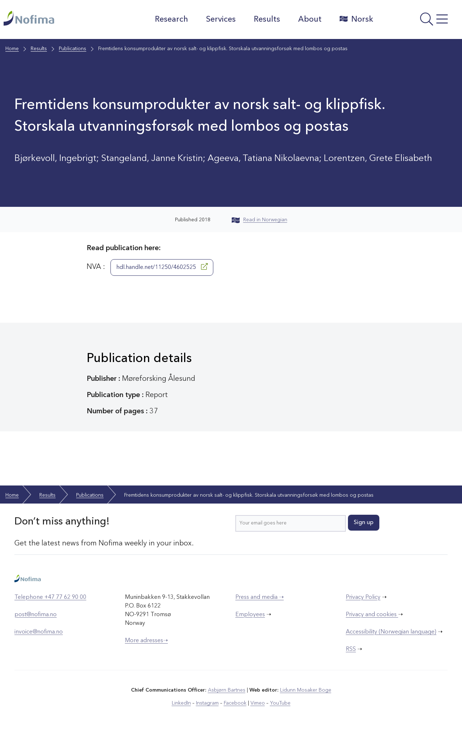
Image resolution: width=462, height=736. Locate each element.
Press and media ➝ (259, 597)
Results (267, 19)
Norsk (356, 19)
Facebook (235, 703)
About (310, 19)
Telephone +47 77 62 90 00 (50, 597)
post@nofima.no (35, 615)
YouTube (280, 703)
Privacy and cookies (372, 615)
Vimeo (257, 703)
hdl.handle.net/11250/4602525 (162, 266)
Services (221, 19)
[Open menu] (419, 21)
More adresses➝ (146, 641)
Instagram (207, 703)
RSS (351, 649)
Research (171, 19)
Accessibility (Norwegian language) (391, 632)
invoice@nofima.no (38, 632)
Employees (250, 615)
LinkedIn (181, 703)
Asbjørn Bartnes (226, 690)
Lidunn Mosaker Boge (305, 690)
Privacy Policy (363, 597)
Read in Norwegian (259, 219)
